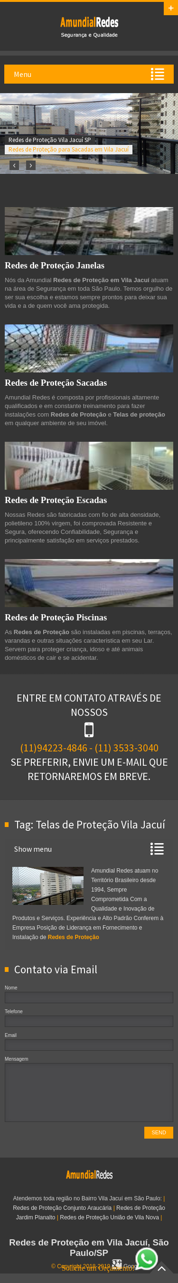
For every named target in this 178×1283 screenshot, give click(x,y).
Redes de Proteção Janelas (54, 265)
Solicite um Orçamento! (110, 1268)
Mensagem (16, 1059)
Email (11, 1035)
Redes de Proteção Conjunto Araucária (62, 1208)
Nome (11, 987)
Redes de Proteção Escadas (56, 500)
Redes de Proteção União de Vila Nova (109, 1217)
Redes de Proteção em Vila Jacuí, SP (89, 26)
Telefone (14, 1011)
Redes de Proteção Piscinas (56, 617)
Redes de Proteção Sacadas (56, 383)
